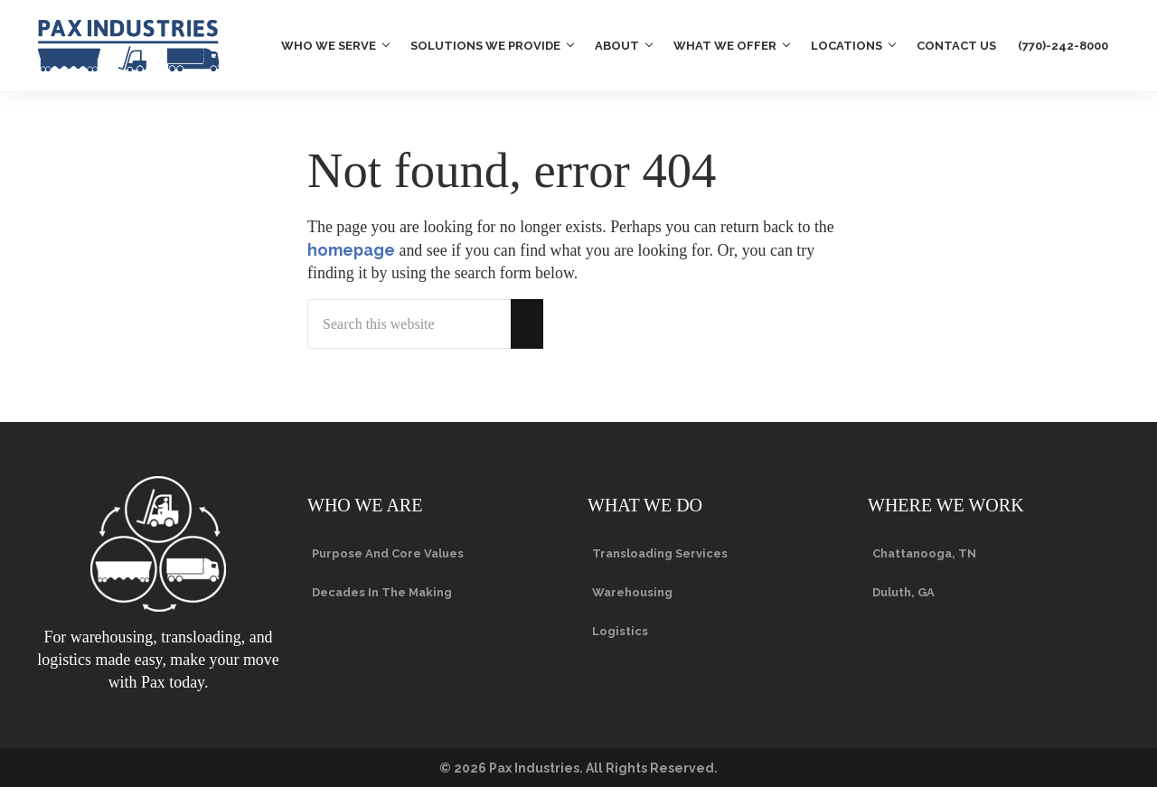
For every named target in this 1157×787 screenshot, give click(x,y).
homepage (351, 249)
